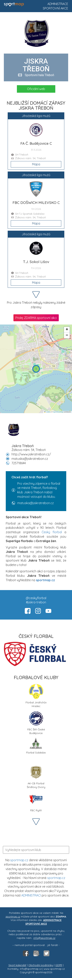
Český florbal (52, 532)
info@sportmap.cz (44, 937)
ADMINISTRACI (31, 895)
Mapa (36, 164)
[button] (36, 369)
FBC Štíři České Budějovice (36, 722)
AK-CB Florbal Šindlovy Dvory (36, 776)
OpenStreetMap (58, 412)
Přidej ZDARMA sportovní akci (36, 318)
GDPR (58, 965)
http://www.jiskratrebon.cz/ (31, 454)
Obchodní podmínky (40, 965)
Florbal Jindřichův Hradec (36, 695)
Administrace (57, 4)
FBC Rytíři (36, 802)
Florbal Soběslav (36, 746)
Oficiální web (36, 89)
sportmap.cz (19, 860)
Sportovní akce (55, 8)
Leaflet (47, 412)
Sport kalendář (17, 965)
